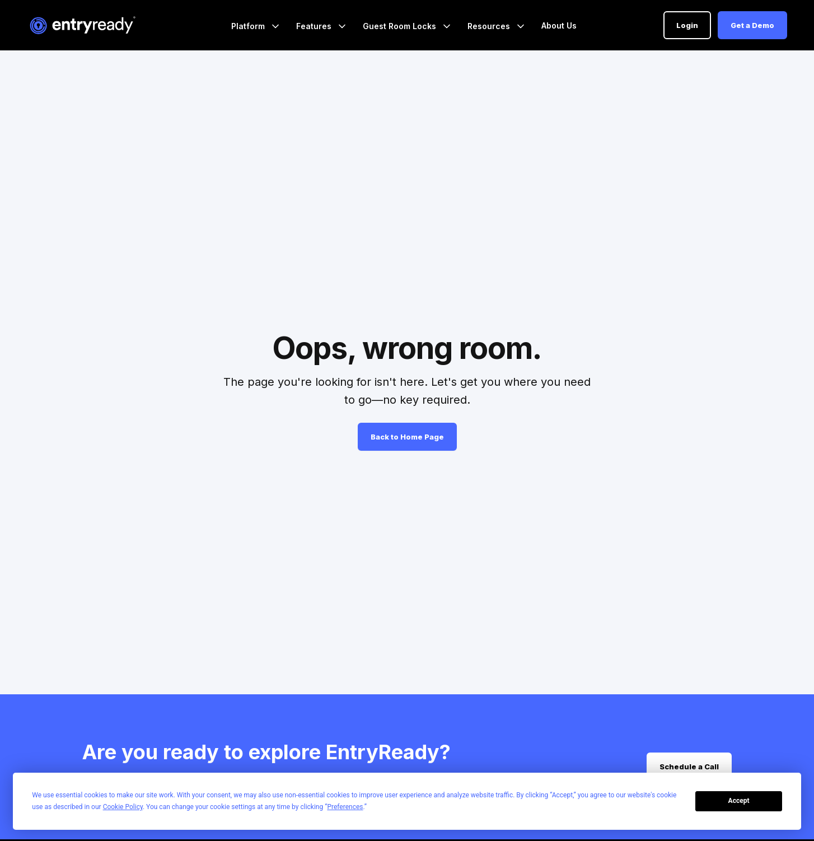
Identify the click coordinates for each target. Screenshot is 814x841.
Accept (739, 801)
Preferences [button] (345, 807)
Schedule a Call (689, 766)
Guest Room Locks (400, 26)
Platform (249, 26)
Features (315, 26)
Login (687, 25)
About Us (559, 25)
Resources (489, 26)
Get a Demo (752, 25)
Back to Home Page (407, 436)
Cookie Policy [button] (123, 807)
